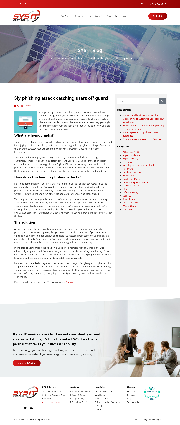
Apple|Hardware (131, 155)
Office (126, 189)
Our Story (66, 16)
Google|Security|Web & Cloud (138, 165)
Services (80, 16)
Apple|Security (130, 158)
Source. (70, 282)
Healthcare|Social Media (135, 182)
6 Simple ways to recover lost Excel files (143, 139)
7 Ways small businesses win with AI (141, 115)
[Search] (162, 101)
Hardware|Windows (133, 172)
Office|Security (130, 192)
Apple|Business (131, 151)
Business (127, 162)
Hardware (128, 168)
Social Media (129, 199)
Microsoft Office (131, 185)
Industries (96, 16)
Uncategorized (130, 202)
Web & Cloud (129, 205)
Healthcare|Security (133, 178)
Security (127, 195)
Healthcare (128, 175)
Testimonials (121, 16)
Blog (109, 16)
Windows (127, 209)
